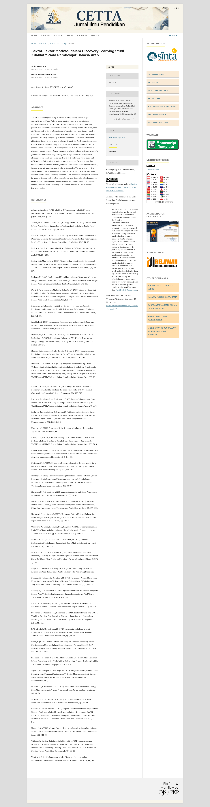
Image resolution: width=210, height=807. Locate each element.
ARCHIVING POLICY (157, 114)
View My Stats (153, 169)
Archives (82, 35)
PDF (112, 67)
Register (58, 35)
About (94, 35)
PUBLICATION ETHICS (158, 90)
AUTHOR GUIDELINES (158, 122)
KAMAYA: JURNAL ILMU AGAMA (162, 297)
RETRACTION (154, 98)
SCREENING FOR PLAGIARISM (162, 106)
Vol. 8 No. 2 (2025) (58, 44)
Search (172, 35)
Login (70, 35)
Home (34, 35)
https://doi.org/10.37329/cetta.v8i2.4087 (54, 87)
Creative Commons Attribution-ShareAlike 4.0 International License (121, 187)
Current (45, 35)
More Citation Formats (120, 119)
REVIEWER (153, 82)
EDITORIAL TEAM (156, 74)
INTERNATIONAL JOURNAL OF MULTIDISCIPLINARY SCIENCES (162, 331)
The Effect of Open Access (126, 290)
